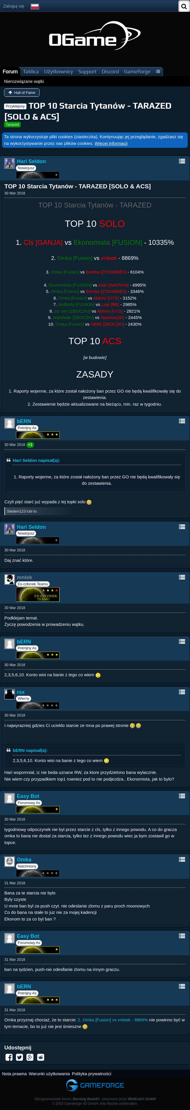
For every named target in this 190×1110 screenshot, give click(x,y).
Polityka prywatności (91, 1073)
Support (87, 71)
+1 (30, 444)
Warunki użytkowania (49, 1073)
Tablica (31, 71)
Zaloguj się (13, 5)
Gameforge (137, 71)
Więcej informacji (111, 143)
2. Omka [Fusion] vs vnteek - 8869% (113, 1019)
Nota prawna (14, 1073)
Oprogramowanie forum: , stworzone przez (95, 1099)
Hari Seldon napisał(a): (36, 460)
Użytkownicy (58, 71)
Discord (110, 71)
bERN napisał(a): (30, 750)
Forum (10, 71)
